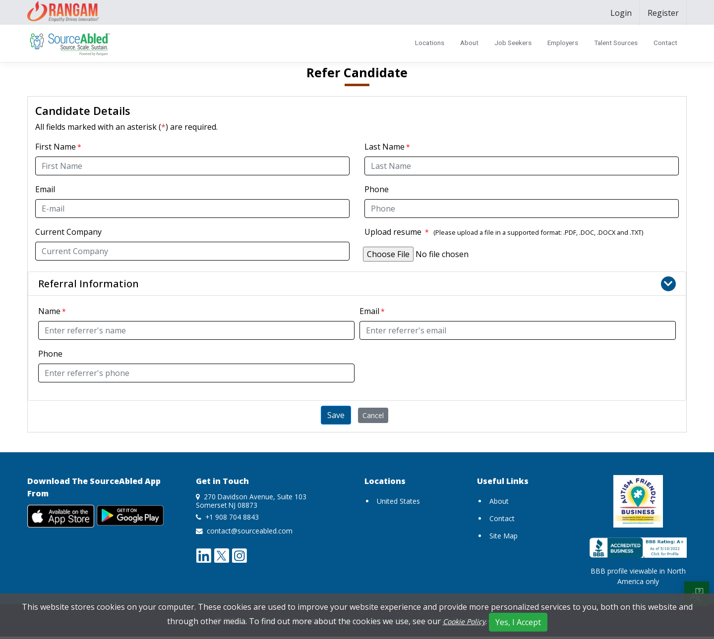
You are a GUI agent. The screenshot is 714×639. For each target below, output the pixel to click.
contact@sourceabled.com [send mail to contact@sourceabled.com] (250, 530)
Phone (376, 189)
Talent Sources (616, 43)
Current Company (68, 231)
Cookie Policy (464, 621)
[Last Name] (521, 166)
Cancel (373, 415)
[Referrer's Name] (196, 330)
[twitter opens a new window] (222, 555)
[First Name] (192, 166)
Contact (665, 43)
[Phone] (521, 208)
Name (49, 311)
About (469, 43)
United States (398, 501)
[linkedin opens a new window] (204, 555)
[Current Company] (192, 251)
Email (45, 189)
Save (336, 415)
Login (621, 12)
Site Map (503, 535)
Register (663, 12)
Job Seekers (513, 43)
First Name (55, 146)
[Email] (192, 208)
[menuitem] (621, 13)
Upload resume (396, 231)
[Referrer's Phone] (196, 373)
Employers (562, 43)
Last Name (384, 146)
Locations (429, 43)
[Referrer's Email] (517, 330)
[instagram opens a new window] (239, 555)
